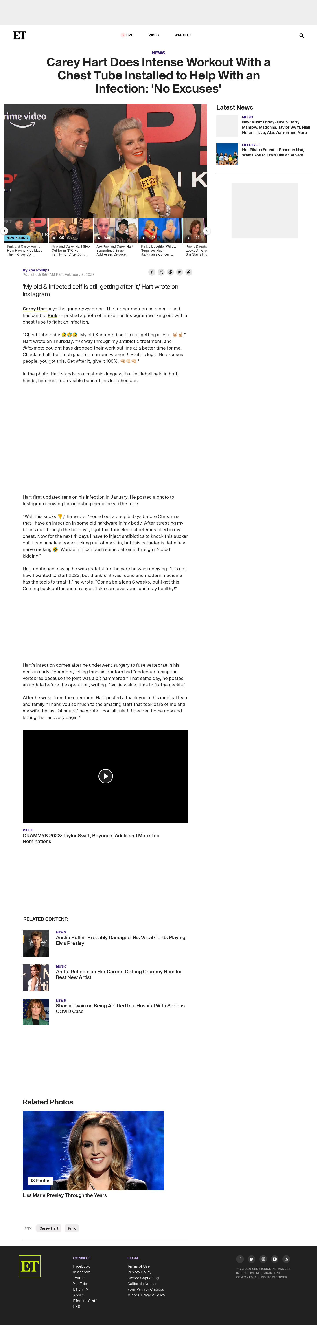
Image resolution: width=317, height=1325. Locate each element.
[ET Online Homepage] (19, 35)
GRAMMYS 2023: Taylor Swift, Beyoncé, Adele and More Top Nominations (91, 838)
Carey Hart (35, 309)
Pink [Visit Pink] (72, 1228)
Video (154, 35)
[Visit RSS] (286, 1260)
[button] (105, 776)
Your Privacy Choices (145, 1289)
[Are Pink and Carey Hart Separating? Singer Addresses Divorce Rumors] (115, 238)
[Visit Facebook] (240, 1260)
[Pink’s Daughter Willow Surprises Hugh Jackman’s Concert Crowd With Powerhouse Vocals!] (160, 238)
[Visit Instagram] (263, 1260)
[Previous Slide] (4, 231)
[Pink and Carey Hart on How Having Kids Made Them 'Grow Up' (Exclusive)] (26, 238)
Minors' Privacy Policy (146, 1295)
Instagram (81, 1272)
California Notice (141, 1284)
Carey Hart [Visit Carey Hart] (48, 1228)
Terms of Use (138, 1266)
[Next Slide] (207, 231)
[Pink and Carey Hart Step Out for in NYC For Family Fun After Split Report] (70, 238)
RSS (76, 1306)
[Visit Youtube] (274, 1260)
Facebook (81, 1266)
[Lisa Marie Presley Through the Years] (105, 1150)
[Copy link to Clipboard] (189, 272)
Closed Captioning (143, 1278)
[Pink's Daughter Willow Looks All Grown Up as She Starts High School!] (204, 238)
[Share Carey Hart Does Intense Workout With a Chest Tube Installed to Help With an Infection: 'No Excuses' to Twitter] (161, 272)
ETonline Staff (85, 1301)
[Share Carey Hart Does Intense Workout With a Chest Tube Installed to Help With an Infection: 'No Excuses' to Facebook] (152, 272)
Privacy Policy (139, 1272)
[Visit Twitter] (251, 1260)
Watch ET (183, 35)
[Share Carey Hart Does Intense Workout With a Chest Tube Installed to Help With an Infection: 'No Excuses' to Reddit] (170, 272)
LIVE (129, 35)
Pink (52, 315)
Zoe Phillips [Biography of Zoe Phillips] (38, 270)
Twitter (79, 1278)
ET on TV (80, 1289)
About (78, 1295)
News (158, 53)
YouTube (80, 1284)
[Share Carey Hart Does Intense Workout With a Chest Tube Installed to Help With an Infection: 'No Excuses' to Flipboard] (180, 272)
